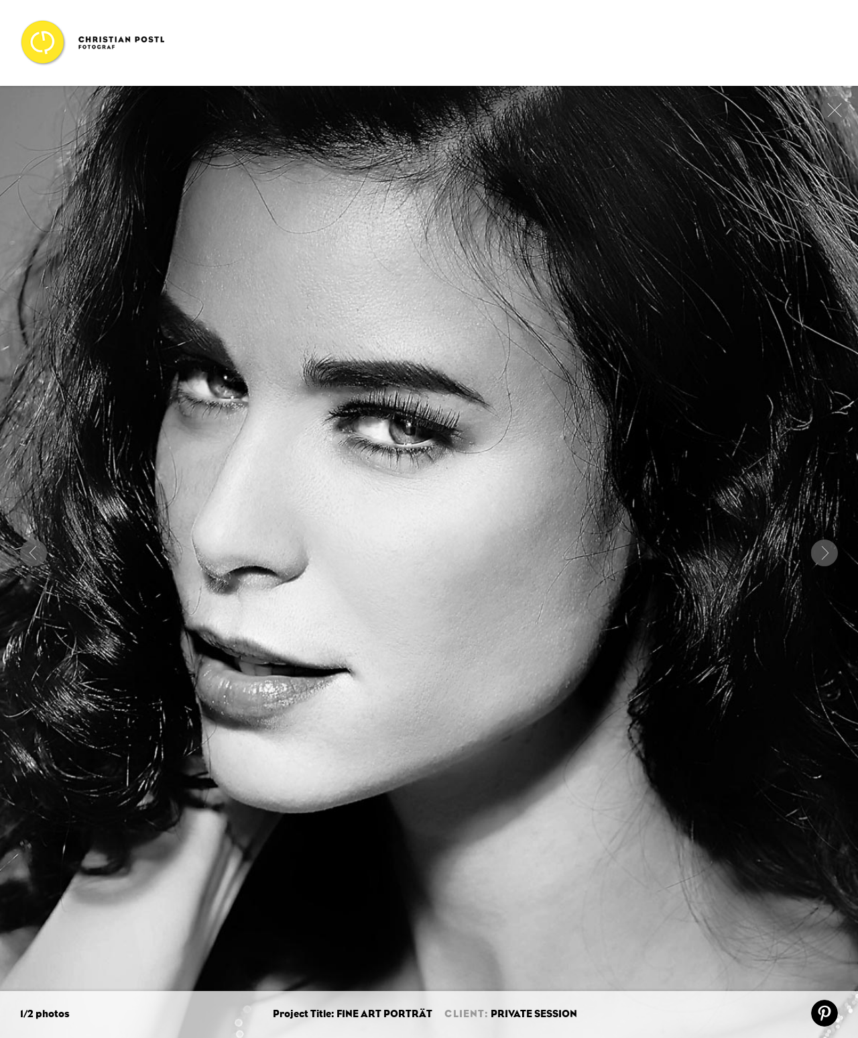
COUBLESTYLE (33, 552)
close (834, 109)
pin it (824, 1013)
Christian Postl (92, 43)
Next (824, 552)
